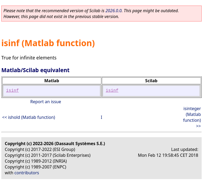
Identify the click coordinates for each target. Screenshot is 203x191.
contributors (27, 173)
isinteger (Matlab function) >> (192, 117)
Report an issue (45, 102)
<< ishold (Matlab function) (28, 117)
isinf (12, 90)
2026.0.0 (113, 11)
